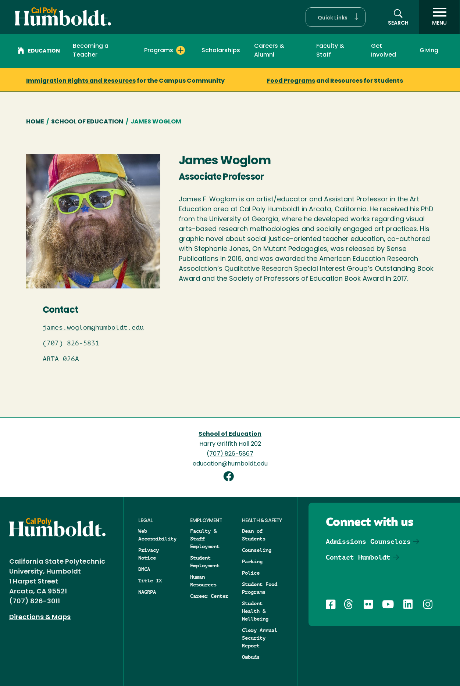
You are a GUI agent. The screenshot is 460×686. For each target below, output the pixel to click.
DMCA (144, 569)
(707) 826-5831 (71, 343)
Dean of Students (253, 535)
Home (35, 122)
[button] (335, 17)
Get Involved (383, 50)
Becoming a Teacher (90, 50)
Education (39, 51)
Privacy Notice (148, 554)
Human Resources (203, 581)
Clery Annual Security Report (259, 638)
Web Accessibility (157, 535)
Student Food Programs (259, 588)
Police (251, 573)
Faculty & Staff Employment (205, 538)
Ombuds (251, 657)
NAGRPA (147, 592)
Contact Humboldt (358, 557)
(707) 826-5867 (230, 454)
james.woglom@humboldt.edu (93, 327)
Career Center (209, 596)
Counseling (256, 550)
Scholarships (221, 51)
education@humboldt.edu (230, 464)
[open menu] (439, 17)
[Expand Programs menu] (180, 50)
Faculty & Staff (330, 50)
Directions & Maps (40, 617)
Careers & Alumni (269, 50)
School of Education (87, 122)
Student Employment (205, 561)
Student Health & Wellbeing (255, 611)
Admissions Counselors (368, 541)
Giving (429, 51)
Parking (252, 561)
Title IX (150, 580)
